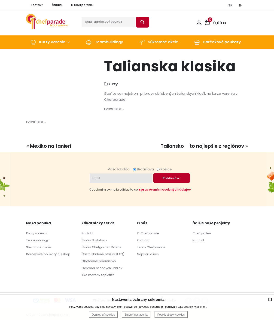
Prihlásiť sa (171, 178)
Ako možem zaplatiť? (98, 275)
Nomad (198, 240)
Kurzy (113, 84)
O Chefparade (148, 233)
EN (240, 5)
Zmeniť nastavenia (136, 314)
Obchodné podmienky (99, 261)
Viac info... (200, 306)
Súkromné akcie (38, 247)
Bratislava (144, 169)
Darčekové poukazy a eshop (48, 254)
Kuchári (142, 240)
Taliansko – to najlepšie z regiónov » (204, 146)
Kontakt (87, 233)
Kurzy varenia (36, 233)
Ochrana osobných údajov (102, 268)
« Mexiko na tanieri (48, 146)
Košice (164, 169)
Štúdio (86, 247)
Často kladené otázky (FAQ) (103, 254)
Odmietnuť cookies (103, 314)
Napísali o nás (148, 254)
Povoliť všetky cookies (171, 314)
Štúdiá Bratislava (94, 240)
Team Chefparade (151, 247)
